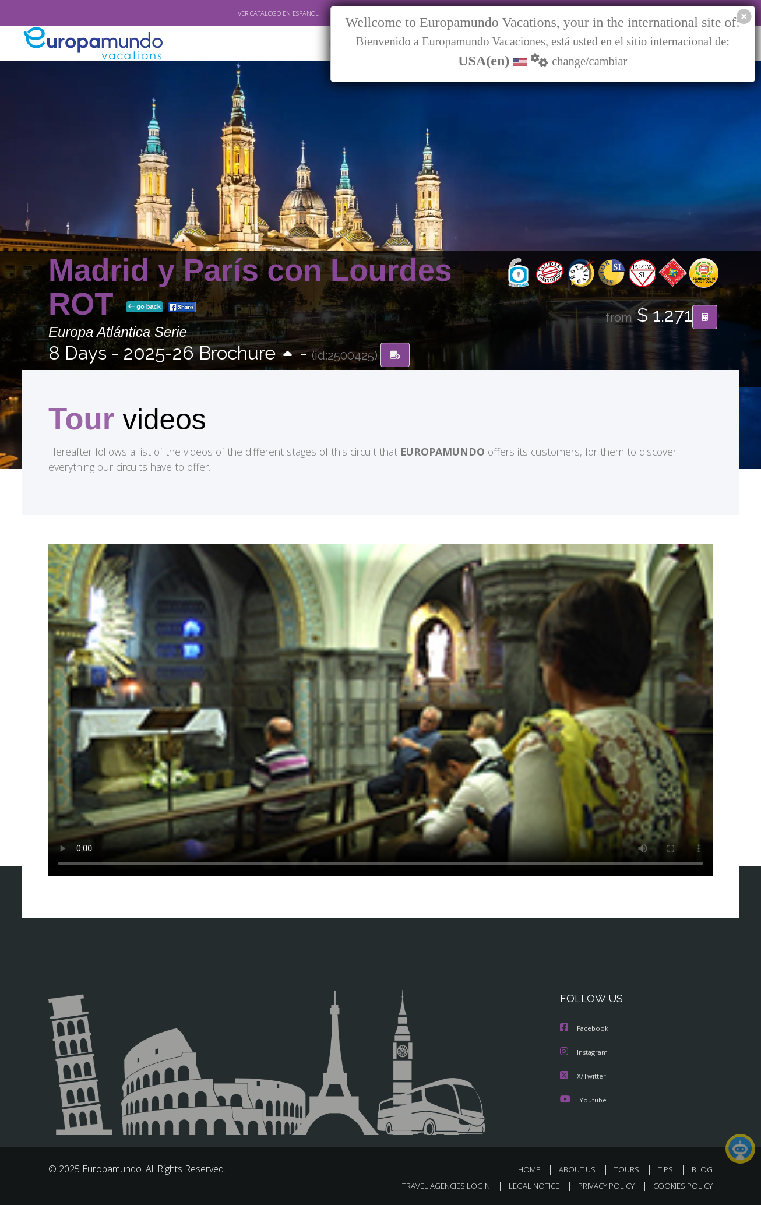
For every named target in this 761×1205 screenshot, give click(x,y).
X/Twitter (583, 1076)
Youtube (583, 1099)
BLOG (702, 1169)
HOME (533, 1169)
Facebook (585, 1029)
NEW (326, 44)
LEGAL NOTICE (526, 1185)
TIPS (666, 1169)
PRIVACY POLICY (601, 1185)
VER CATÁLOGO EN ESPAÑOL (251, 13)
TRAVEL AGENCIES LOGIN (434, 1185)
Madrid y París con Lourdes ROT (250, 287)
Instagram (585, 1052)
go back (144, 307)
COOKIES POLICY (680, 1185)
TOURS (629, 1169)
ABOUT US (580, 1169)
